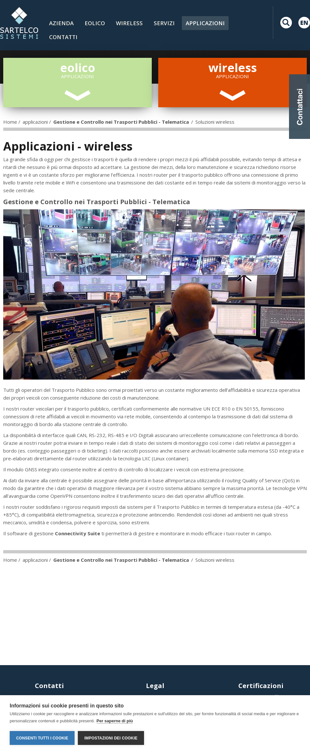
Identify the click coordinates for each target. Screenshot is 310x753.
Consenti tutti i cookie (42, 738)
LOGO (19, 22)
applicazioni (35, 122)
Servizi (164, 23)
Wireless (129, 23)
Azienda (61, 23)
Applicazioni (205, 23)
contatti (63, 37)
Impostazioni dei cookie (110, 738)
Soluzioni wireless (214, 122)
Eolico (95, 23)
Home (10, 122)
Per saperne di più (115, 720)
